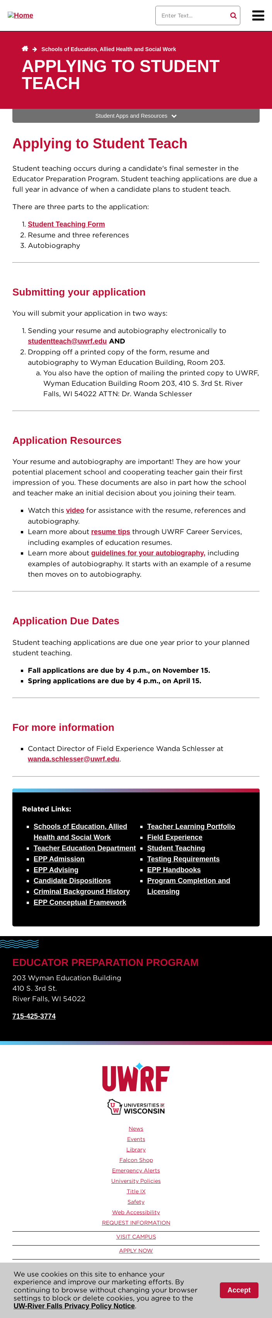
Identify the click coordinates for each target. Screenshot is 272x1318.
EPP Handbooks (174, 870)
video (75, 510)
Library (136, 1149)
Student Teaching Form (66, 224)
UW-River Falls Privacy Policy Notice (74, 1306)
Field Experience (174, 837)
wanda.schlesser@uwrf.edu (73, 759)
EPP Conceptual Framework (80, 902)
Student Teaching (176, 848)
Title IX (136, 1191)
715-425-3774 (34, 1016)
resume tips (110, 532)
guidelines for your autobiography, (148, 553)
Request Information (136, 1223)
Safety (136, 1202)
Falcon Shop (136, 1160)
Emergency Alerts (136, 1170)
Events (136, 1139)
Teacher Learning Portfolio (191, 826)
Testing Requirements (183, 859)
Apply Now (136, 1251)
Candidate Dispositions (72, 881)
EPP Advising (56, 870)
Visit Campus (136, 1237)
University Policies (136, 1181)
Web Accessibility (136, 1212)
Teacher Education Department (85, 848)
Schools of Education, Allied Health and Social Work (108, 49)
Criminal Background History (82, 891)
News (136, 1129)
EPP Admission (59, 859)
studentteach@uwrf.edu (67, 341)
